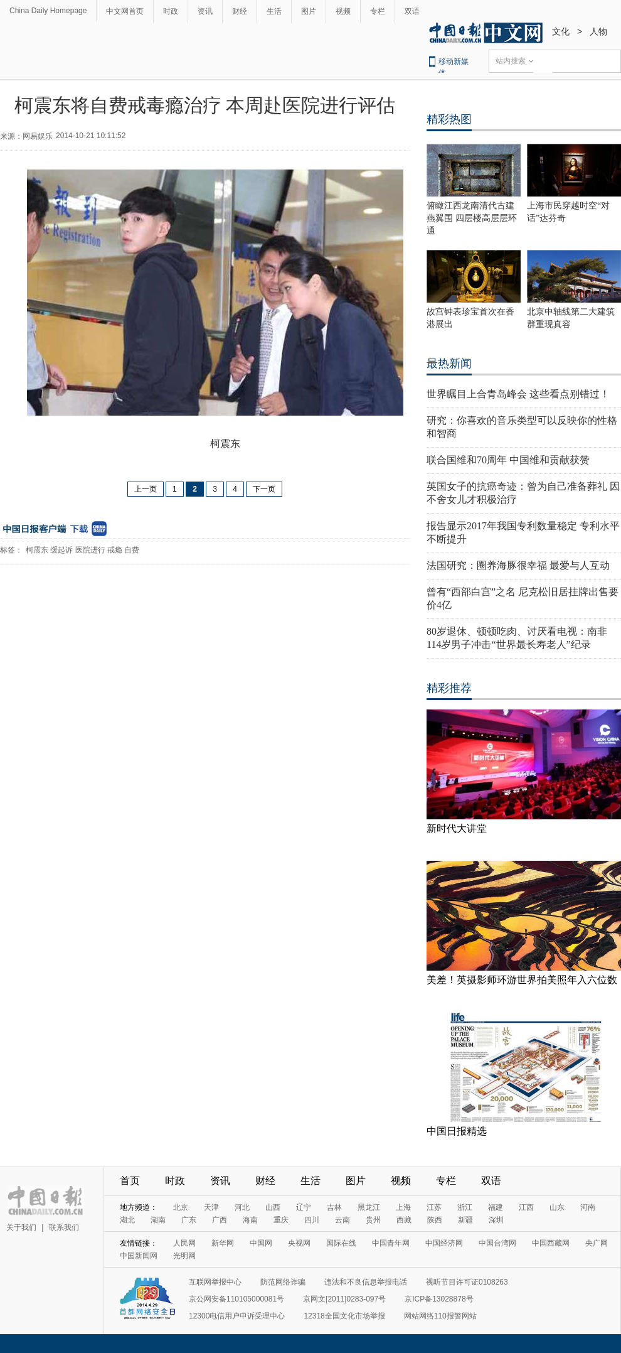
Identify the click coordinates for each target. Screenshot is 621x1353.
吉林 (334, 1207)
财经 (239, 11)
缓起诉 (61, 550)
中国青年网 (391, 1243)
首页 (130, 1180)
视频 (343, 11)
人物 (598, 31)
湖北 (127, 1220)
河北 (242, 1207)
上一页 (145, 489)
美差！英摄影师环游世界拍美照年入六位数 (522, 979)
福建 (495, 1207)
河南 (587, 1207)
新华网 (222, 1243)
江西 (526, 1207)
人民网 (184, 1243)
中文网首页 (125, 11)
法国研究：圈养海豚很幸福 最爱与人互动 (518, 565)
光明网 (184, 1255)
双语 (412, 11)
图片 (308, 11)
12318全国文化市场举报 (344, 1316)
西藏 (403, 1220)
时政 (170, 11)
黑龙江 (369, 1207)
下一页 (264, 489)
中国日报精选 (457, 1131)
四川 (311, 1220)
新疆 (465, 1220)
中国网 (261, 1243)
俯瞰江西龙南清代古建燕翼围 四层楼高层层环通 (472, 218)
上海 (403, 1207)
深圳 (496, 1220)
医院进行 (90, 550)
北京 (180, 1207)
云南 (342, 1220)
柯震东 (37, 550)
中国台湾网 (497, 1243)
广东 (188, 1220)
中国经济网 (444, 1243)
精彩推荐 (449, 688)
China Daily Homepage (48, 10)
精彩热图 (449, 119)
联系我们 (64, 1227)
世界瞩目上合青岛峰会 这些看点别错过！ (518, 394)
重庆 (281, 1220)
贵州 (373, 1220)
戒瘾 (114, 550)
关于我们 (21, 1227)
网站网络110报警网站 (440, 1316)
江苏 (434, 1207)
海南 (250, 1220)
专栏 (377, 11)
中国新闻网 (138, 1255)
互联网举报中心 (215, 1282)
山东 (557, 1207)
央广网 (596, 1243)
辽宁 (303, 1207)
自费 (131, 550)
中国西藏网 (551, 1243)
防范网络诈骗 (282, 1282)
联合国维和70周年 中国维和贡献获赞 (508, 460)
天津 (211, 1207)
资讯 (205, 11)
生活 (274, 11)
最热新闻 (449, 363)
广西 (219, 1220)
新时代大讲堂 (457, 828)
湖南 (158, 1220)
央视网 (299, 1243)
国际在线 (341, 1243)
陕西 (434, 1220)
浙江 (464, 1207)
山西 (272, 1207)
